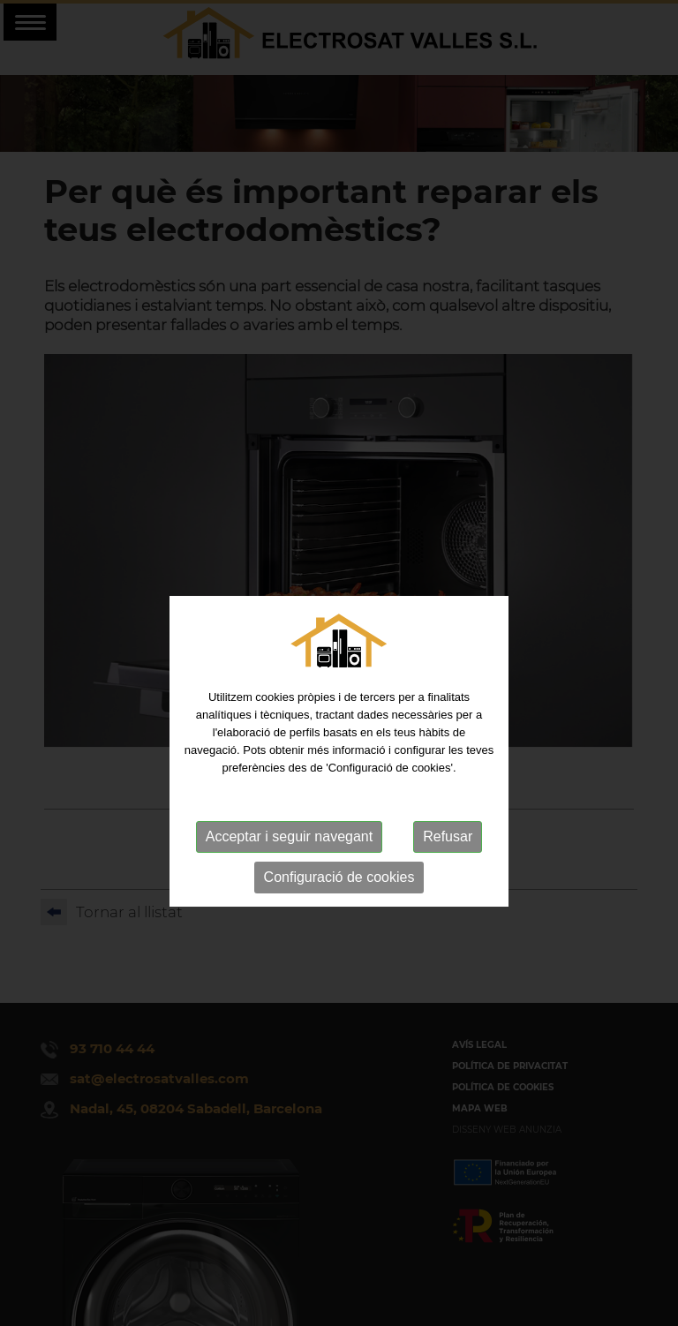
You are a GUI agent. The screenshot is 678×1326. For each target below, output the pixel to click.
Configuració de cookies (339, 900)
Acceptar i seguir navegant (289, 860)
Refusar (447, 860)
